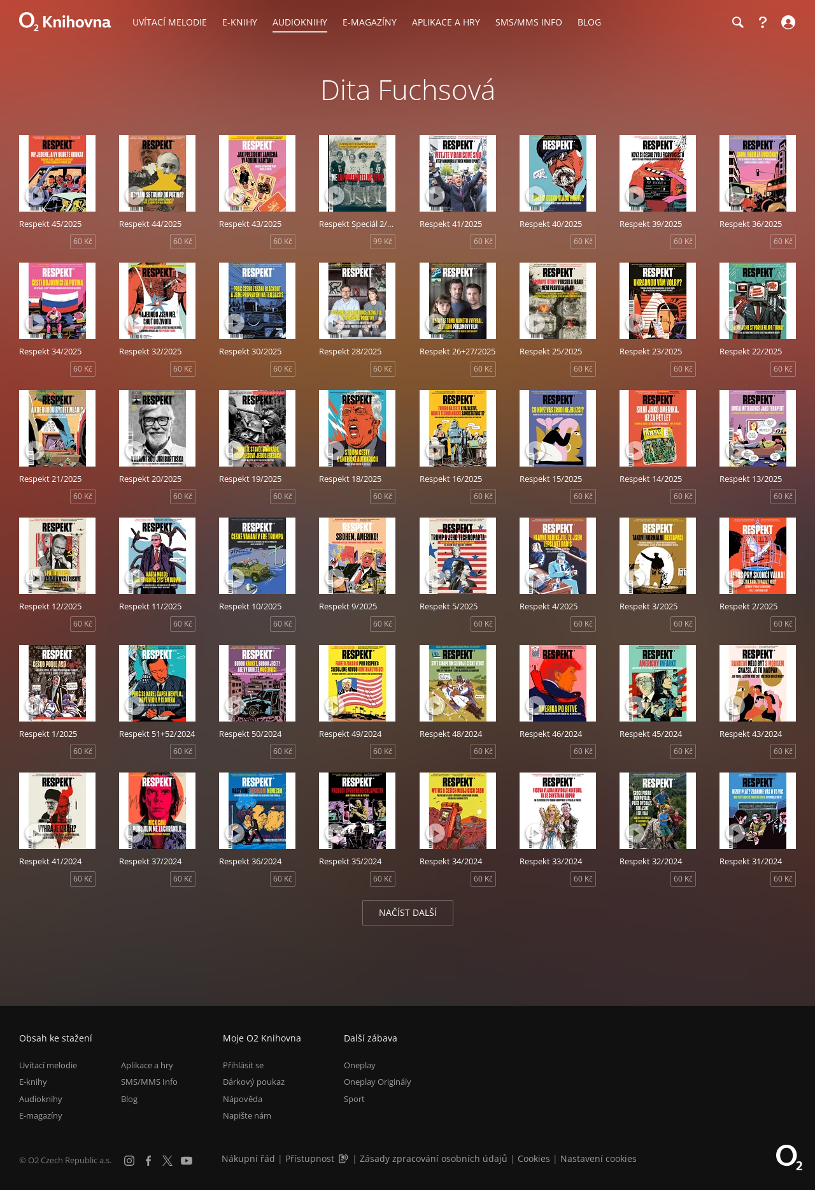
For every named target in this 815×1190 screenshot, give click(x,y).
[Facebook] (148, 1160)
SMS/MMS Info (149, 1081)
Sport (354, 1099)
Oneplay (360, 1065)
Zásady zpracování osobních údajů (433, 1158)
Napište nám (247, 1115)
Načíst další (408, 912)
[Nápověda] (763, 22)
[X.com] (167, 1160)
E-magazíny (40, 1115)
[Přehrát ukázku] (35, 196)
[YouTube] (186, 1160)
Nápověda (242, 1099)
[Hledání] (737, 22)
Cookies (534, 1158)
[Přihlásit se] (787, 22)
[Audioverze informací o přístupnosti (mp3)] (344, 1158)
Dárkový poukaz (254, 1081)
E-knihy (33, 1081)
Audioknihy (40, 1099)
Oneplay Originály (377, 1081)
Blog (129, 1099)
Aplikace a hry (147, 1065)
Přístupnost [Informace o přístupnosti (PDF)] (309, 1158)
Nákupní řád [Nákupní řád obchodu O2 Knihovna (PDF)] (248, 1158)
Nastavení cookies (598, 1158)
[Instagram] (129, 1160)
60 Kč (82, 241)
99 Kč (382, 241)
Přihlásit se (243, 1065)
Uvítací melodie (48, 1065)
